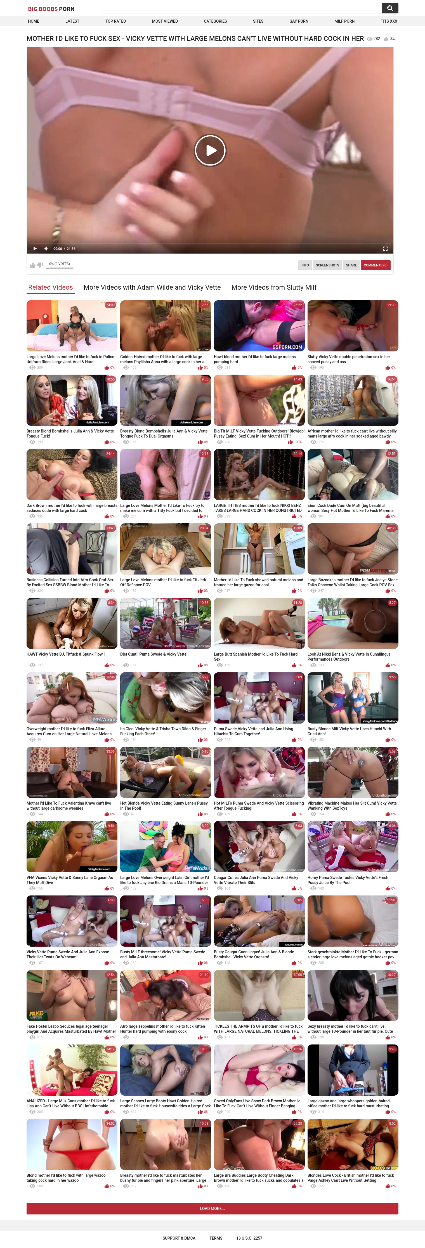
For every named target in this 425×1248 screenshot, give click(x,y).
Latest (72, 21)
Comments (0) (376, 265)
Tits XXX (389, 21)
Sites (258, 21)
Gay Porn (298, 21)
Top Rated (115, 21)
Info (305, 265)
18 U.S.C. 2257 (249, 1238)
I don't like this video (40, 265)
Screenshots (327, 265)
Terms (215, 1238)
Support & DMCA (179, 1238)
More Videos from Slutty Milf (274, 287)
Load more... (212, 1208)
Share (351, 265)
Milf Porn (344, 21)
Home (33, 21)
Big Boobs (51, 9)
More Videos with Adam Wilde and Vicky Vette (152, 287)
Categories (215, 21)
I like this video (33, 265)
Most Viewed (165, 21)
